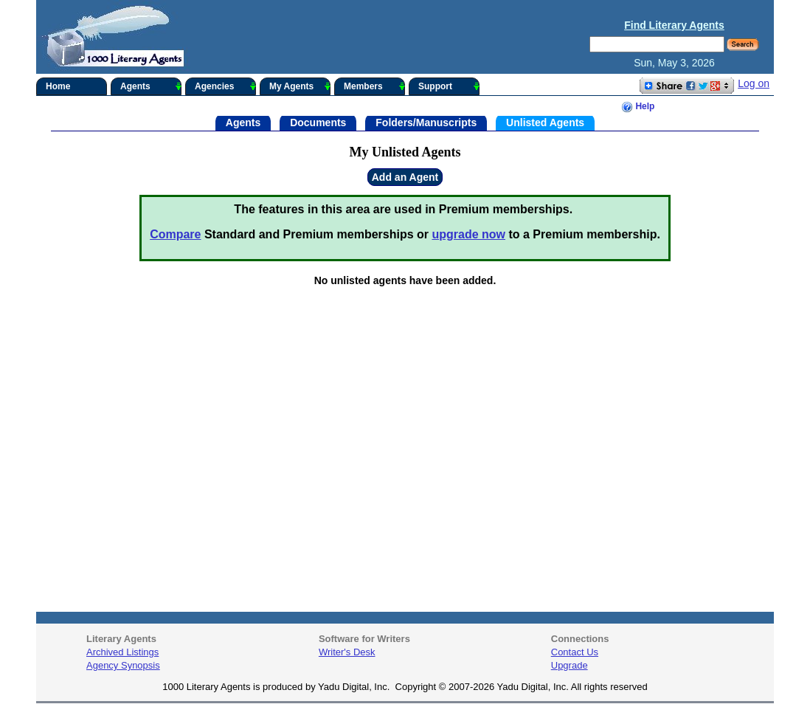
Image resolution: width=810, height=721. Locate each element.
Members (374, 86)
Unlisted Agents (545, 122)
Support (449, 86)
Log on (753, 83)
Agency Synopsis (123, 665)
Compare (175, 234)
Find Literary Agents (674, 25)
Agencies (225, 86)
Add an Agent (405, 177)
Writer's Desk (347, 652)
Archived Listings (122, 652)
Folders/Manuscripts (426, 122)
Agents (150, 86)
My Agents (299, 86)
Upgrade (569, 665)
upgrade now (468, 234)
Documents (318, 122)
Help (637, 107)
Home (58, 86)
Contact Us (574, 652)
